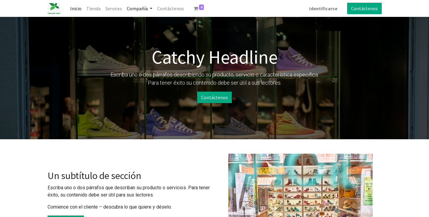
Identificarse (323, 8)
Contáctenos (364, 8)
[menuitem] (76, 8)
